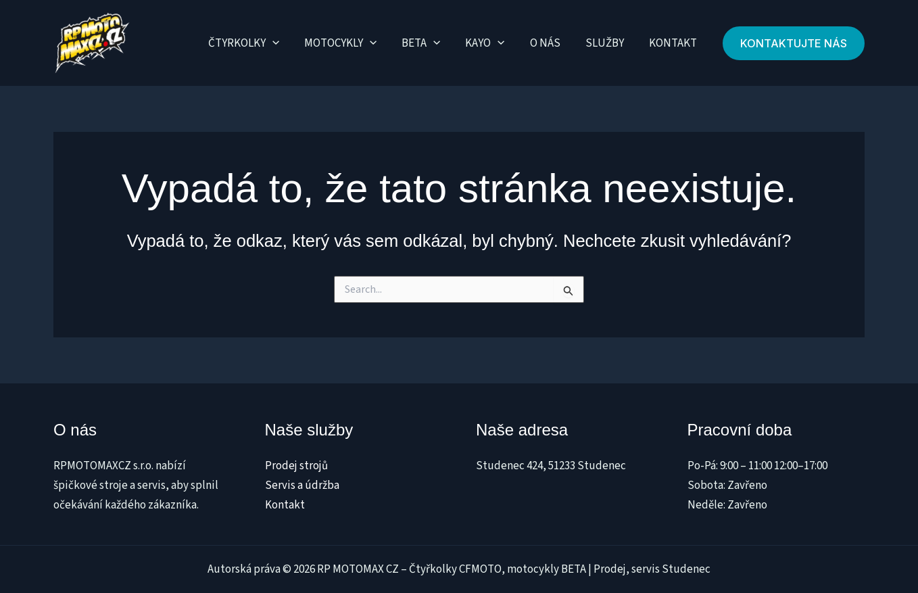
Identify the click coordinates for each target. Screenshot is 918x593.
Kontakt (674, 43)
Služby (607, 43)
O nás (550, 43)
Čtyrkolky (256, 43)
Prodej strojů (296, 466)
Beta (430, 43)
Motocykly (351, 43)
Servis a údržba (302, 485)
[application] (285, 43)
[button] (794, 43)
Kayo (492, 43)
